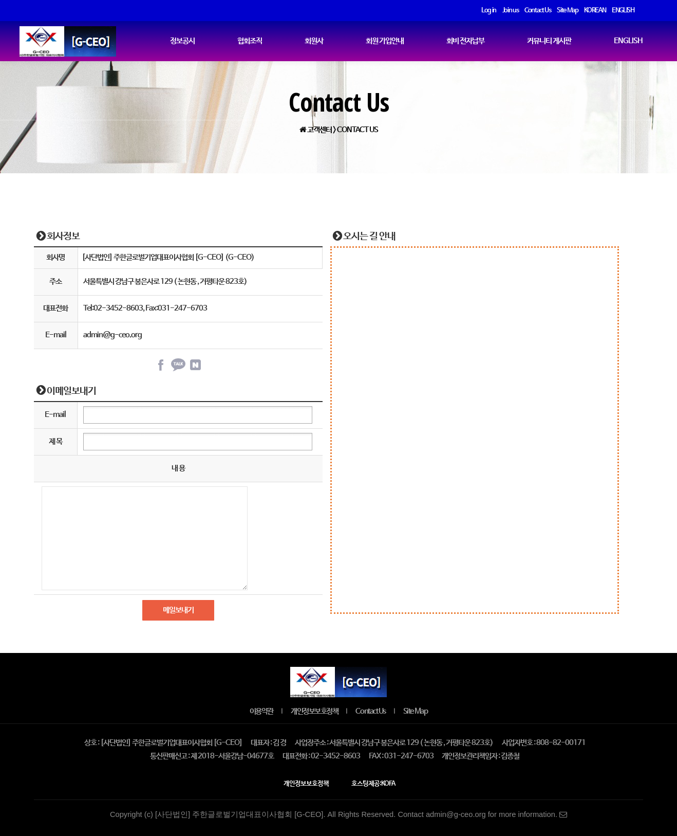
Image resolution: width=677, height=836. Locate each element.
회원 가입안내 (385, 41)
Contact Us (370, 711)
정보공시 (182, 41)
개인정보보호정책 (314, 711)
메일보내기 (178, 610)
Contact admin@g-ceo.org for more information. (482, 814)
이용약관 (261, 711)
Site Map (415, 711)
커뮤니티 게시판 (549, 41)
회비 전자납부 (465, 41)
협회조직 (249, 41)
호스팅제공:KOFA (373, 784)
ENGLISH (628, 41)
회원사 (314, 41)
